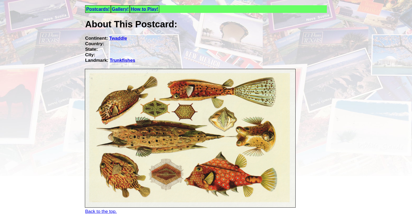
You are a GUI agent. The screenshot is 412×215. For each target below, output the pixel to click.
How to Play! (144, 9)
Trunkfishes (122, 60)
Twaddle (118, 38)
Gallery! (120, 9)
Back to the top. (101, 211)
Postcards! (98, 9)
